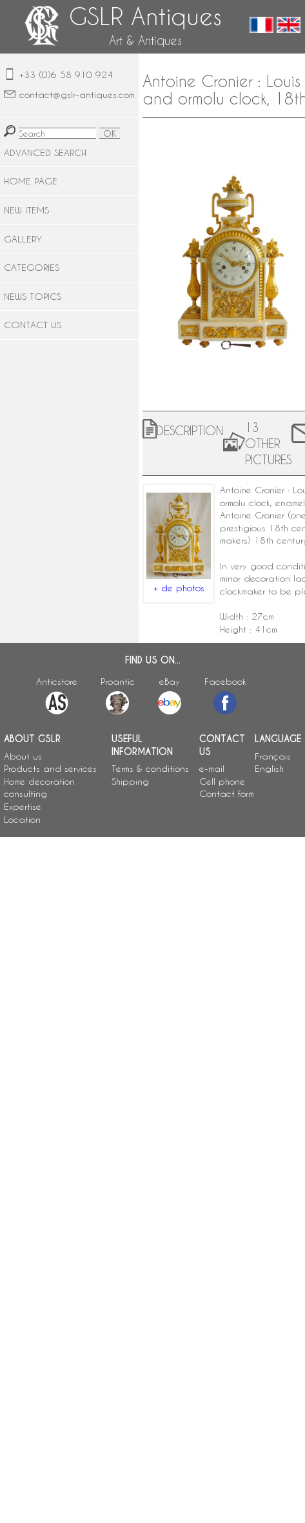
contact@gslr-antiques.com (77, 94)
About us (23, 756)
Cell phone (222, 781)
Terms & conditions (150, 768)
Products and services (50, 768)
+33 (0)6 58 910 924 (66, 74)
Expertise (22, 806)
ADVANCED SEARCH (45, 152)
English (269, 768)
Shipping (130, 781)
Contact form (226, 793)
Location (22, 819)
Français (273, 756)
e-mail (211, 768)
